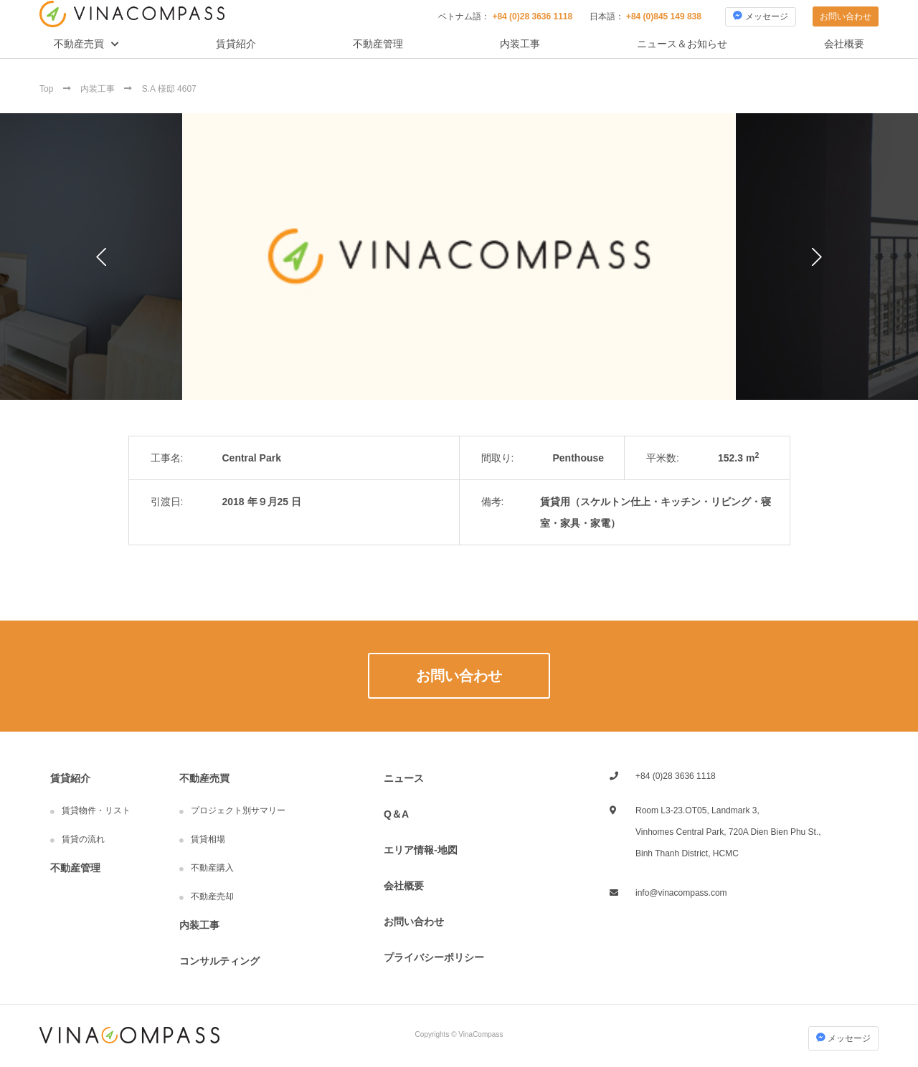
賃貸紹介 (236, 43)
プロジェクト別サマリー (238, 810)
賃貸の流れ (83, 839)
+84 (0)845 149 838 (663, 16)
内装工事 (520, 43)
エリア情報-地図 (421, 850)
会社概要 (844, 43)
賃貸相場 (208, 839)
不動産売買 (79, 43)
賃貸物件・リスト (96, 810)
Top (47, 89)
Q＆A (396, 814)
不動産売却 (212, 896)
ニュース (404, 778)
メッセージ (760, 16)
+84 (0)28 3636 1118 (532, 16)
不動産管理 (378, 43)
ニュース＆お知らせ (682, 43)
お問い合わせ (845, 16)
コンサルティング (219, 961)
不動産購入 (212, 868)
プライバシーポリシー (434, 957)
